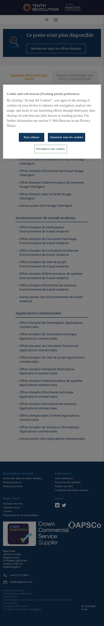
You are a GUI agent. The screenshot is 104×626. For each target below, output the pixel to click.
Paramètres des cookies (50, 149)
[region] (52, 121)
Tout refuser (32, 137)
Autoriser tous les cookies (66, 137)
